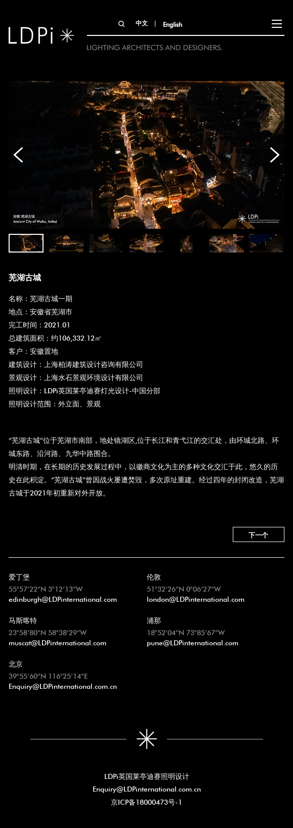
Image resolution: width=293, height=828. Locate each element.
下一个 (258, 534)
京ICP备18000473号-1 (146, 801)
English (172, 23)
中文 (142, 22)
